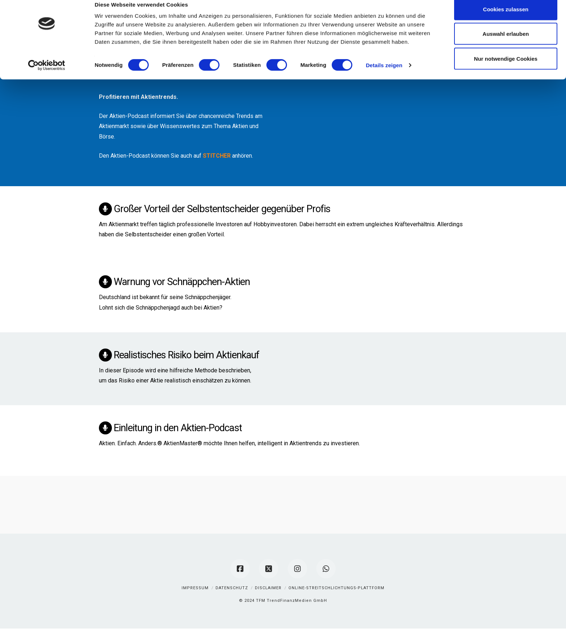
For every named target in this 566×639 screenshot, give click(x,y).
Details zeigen (384, 76)
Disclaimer (268, 588)
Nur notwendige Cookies (505, 69)
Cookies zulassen (505, 20)
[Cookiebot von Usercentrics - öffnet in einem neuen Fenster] (46, 75)
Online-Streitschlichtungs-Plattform (336, 588)
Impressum (195, 588)
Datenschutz (231, 588)
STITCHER (217, 155)
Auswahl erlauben (506, 44)
